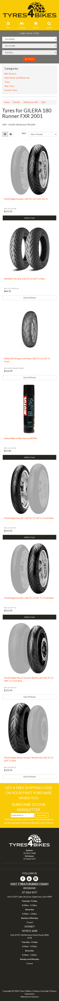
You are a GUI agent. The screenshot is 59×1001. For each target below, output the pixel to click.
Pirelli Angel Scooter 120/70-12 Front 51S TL (26, 199)
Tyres (7, 82)
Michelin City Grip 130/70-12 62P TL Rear (24, 278)
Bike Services (10, 73)
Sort (24, 133)
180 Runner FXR (30, 102)
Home (7, 102)
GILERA (16, 102)
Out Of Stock (29, 297)
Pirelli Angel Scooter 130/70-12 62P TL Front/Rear (29, 598)
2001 (43, 102)
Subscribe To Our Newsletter (28, 807)
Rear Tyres (9, 86)
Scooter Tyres (10, 90)
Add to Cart (29, 218)
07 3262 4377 (29, 859)
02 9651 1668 (29, 853)
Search (29, 59)
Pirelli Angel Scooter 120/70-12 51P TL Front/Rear (29, 518)
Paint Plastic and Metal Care (17, 78)
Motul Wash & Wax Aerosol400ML (20, 438)
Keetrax (35, 996)
